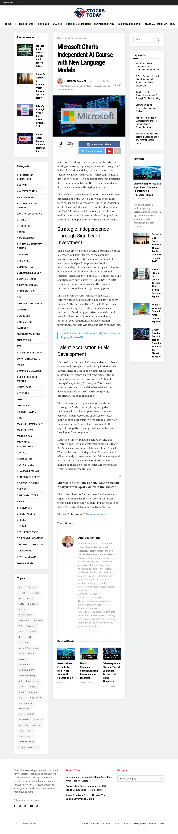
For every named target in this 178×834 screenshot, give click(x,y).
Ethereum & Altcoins (30, 352)
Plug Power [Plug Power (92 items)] (35, 698)
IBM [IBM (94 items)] (20, 637)
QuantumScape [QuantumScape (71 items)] (26, 703)
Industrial (65, 657)
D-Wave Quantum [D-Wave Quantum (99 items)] (27, 626)
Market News (25, 430)
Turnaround (25, 550)
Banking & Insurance (129, 24)
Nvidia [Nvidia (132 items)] (22, 687)
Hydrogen (23, 393)
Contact (117, 823)
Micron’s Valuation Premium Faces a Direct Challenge (146, 108)
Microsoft (69, 523)
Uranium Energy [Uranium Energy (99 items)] (26, 742)
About (85, 823)
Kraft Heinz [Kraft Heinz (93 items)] (24, 642)
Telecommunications (30, 538)
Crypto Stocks (26, 279)
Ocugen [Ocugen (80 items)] (33, 687)
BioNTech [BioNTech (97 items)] (33, 604)
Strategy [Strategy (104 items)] (38, 720)
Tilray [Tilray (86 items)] (30, 731)
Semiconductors (27, 495)
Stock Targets (26, 514)
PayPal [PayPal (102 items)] (22, 698)
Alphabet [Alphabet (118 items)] (23, 593)
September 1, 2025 (99, 81)
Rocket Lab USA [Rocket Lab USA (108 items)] (26, 714)
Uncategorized (26, 556)
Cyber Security (26, 291)
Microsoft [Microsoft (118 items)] (23, 659)
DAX (19, 297)
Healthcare (24, 387)
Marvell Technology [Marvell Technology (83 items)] (28, 648)
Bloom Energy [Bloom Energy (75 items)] (25, 615)
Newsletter (24, 458)
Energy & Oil (24, 340)
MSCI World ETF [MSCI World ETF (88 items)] (26, 670)
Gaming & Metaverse (29, 371)
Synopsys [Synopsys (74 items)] (23, 725)
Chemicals (23, 260)
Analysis (57, 24)
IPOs (19, 418)
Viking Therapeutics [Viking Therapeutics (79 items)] (29, 747)
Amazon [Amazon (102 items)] (36, 593)
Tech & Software (25, 24)
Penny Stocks (25, 465)
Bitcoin (21, 220)
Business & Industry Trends (29, 246)
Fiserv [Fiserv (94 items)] (33, 632)
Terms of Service (156, 823)
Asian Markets (26, 197)
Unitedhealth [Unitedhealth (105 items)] (25, 736)
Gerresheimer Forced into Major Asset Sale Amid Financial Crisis (65, 670)
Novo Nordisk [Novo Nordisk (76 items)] (33, 681)
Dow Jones (23, 316)
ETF (19, 346)
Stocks (21, 520)
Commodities (25, 267)
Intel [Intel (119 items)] (28, 637)
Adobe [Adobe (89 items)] (22, 587)
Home (8, 24)
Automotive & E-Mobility (27, 205)
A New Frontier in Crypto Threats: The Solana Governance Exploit (158, 283)
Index (20, 399)
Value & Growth (26, 563)
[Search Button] (158, 39)
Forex (20, 365)
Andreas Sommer (76, 81)
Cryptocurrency (104, 24)
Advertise (95, 823)
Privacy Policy (139, 823)
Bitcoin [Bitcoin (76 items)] (22, 609)
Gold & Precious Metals (27, 379)
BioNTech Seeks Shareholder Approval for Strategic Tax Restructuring (148, 95)
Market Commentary (30, 424)
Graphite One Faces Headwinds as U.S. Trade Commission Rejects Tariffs (158, 248)
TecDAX (21, 526)
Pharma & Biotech (28, 471)
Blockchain (24, 226)
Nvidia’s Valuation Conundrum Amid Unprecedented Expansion (89, 670)
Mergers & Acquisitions (98, 86)
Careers (106, 823)
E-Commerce (24, 322)
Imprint (127, 823)
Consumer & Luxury (29, 273)
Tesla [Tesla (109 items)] (21, 731)
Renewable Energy (28, 483)
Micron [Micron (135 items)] (31, 654)
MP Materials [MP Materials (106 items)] (25, 665)
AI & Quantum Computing (159, 24)
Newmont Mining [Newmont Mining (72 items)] (27, 676)
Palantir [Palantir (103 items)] (33, 692)
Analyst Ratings (27, 191)
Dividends (23, 309)
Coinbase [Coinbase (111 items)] (37, 620)
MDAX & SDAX (24, 436)
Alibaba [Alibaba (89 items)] (33, 587)
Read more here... (97, 514)
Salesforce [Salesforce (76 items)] (24, 720)
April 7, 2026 (63, 682)
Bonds (21, 232)
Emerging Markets (28, 334)
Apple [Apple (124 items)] (30, 598)
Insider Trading (26, 412)
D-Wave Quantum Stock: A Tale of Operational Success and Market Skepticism (158, 343)
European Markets (28, 358)
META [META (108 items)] (21, 654)
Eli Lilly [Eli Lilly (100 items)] (22, 632)
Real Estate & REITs (28, 477)
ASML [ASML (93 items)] (21, 604)
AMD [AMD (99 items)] (21, 598)
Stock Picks (24, 508)
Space (20, 501)
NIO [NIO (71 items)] (20, 681)
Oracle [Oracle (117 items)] (22, 692)
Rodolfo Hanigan (144, 195)
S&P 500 (21, 489)
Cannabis (22, 254)
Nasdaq (21, 452)
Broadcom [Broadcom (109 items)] (24, 620)
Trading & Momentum (78, 24)
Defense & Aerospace (29, 303)
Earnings (43, 24)
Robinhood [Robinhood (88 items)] (24, 709)
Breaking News (26, 238)
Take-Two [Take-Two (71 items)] (36, 725)
